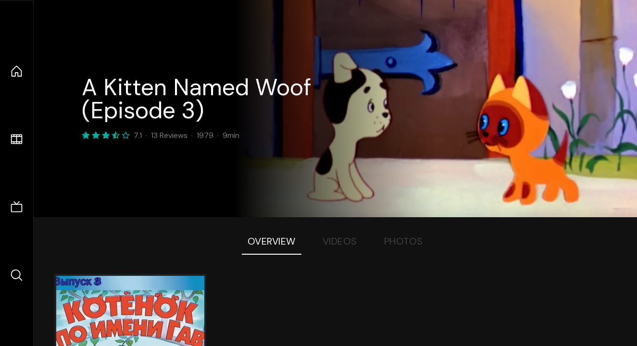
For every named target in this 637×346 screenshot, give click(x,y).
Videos (340, 241)
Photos (403, 241)
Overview (272, 241)
